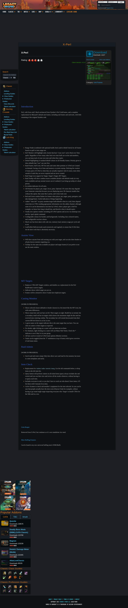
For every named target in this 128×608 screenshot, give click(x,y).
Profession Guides (7, 100)
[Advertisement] (9, 189)
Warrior (20, 573)
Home (4, 12)
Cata (33, 12)
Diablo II (48, 12)
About (50, 599)
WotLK (26, 12)
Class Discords (9, 104)
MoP (40, 12)
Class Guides (8, 96)
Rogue (4, 577)
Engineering (20, 586)
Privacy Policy (58, 599)
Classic (11, 12)
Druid (9, 573)
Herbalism (4, 591)
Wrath (25, 517)
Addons (6, 91)
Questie (13, 521)
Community (59, 12)
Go (14, 77)
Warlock (26, 573)
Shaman (15, 577)
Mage (9, 577)
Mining (9, 591)
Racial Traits (8, 135)
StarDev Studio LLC (65, 602)
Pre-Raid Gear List (10, 132)
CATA (5, 517)
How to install (90, 59)
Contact (77, 599)
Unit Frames (98, 82)
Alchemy (4, 586)
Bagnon (13, 541)
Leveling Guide (72, 12)
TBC (19, 12)
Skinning (15, 591)
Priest (15, 573)
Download (100, 52)
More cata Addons (105, 59)
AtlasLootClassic (17, 561)
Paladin (4, 573)
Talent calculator (10, 106)
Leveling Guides (9, 94)
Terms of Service (68, 599)
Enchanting (15, 586)
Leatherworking (26, 586)
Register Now (110, 8)
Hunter (20, 577)
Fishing (26, 591)
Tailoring (20, 591)
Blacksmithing (9, 586)
